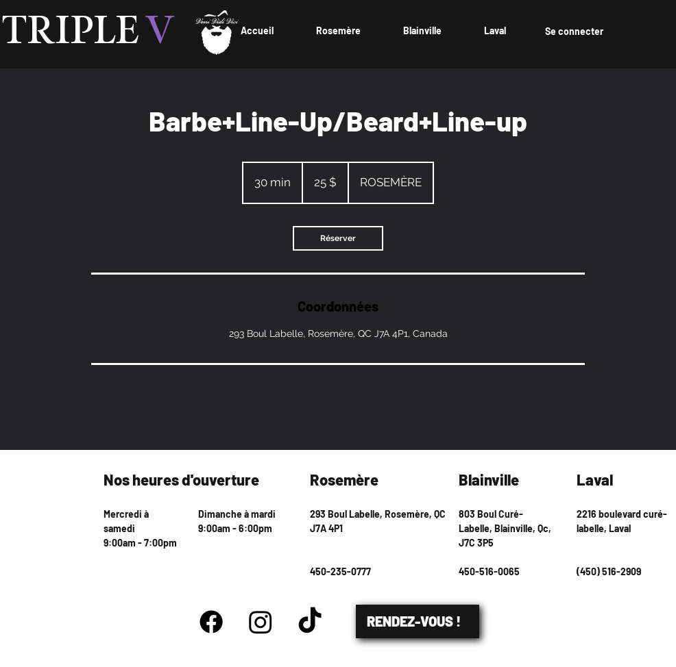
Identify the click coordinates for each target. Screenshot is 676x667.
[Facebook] (211, 622)
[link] (338, 238)
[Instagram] (260, 622)
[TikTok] (310, 622)
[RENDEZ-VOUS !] (417, 621)
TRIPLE (88, 32)
